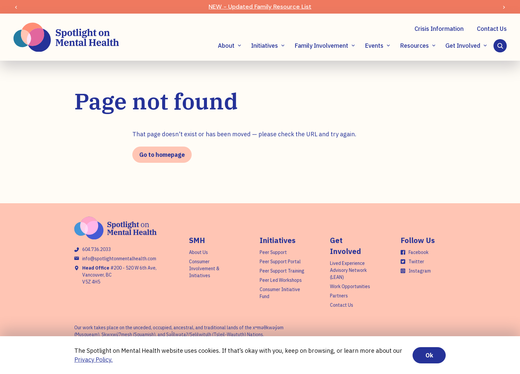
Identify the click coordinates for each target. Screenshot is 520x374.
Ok (429, 355)
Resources (414, 45)
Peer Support (273, 252)
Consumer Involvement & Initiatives (204, 269)
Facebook (418, 252)
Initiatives (264, 45)
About (226, 45)
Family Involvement (321, 45)
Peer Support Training (282, 271)
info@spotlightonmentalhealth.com (119, 259)
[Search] (500, 45)
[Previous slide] (16, 7)
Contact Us (492, 28)
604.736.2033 (96, 249)
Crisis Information (439, 28)
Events (374, 45)
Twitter (416, 262)
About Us (198, 252)
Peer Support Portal (280, 262)
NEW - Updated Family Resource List (260, 7)
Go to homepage (162, 154)
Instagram (420, 271)
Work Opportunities (350, 286)
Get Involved (462, 45)
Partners (339, 296)
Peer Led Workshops (281, 280)
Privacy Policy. (93, 359)
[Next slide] (504, 7)
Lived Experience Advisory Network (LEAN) (348, 270)
